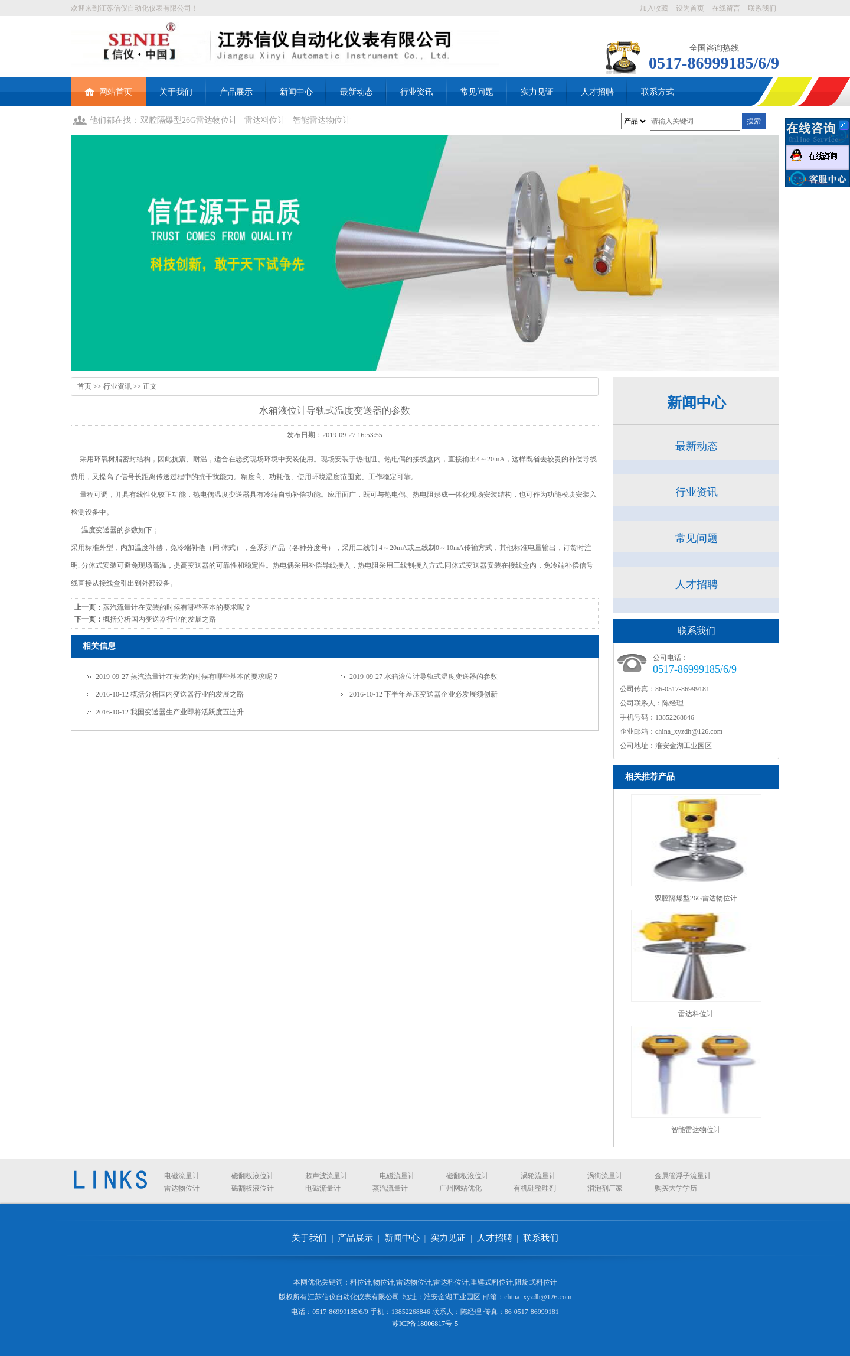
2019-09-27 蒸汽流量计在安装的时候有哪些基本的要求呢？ (187, 676)
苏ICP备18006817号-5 (425, 1323)
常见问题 (476, 91)
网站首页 (108, 86)
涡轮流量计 (538, 1176)
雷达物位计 (182, 1188)
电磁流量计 (182, 1176)
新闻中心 (296, 91)
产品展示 (236, 91)
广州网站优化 (460, 1188)
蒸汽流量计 (390, 1188)
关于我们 (175, 91)
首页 (84, 386)
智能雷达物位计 (322, 120)
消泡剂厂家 (605, 1188)
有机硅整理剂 (535, 1188)
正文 (150, 386)
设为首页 (690, 8)
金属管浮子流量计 (683, 1176)
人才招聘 (597, 91)
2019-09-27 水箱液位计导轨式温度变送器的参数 (423, 676)
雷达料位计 (265, 120)
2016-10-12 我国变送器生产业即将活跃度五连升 (170, 712)
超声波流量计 (326, 1176)
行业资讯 (416, 91)
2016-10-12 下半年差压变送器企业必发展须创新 (423, 694)
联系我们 (762, 8)
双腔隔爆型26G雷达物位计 (188, 120)
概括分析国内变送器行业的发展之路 (159, 619)
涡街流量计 (605, 1176)
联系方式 (657, 91)
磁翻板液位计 (252, 1176)
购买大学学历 (676, 1188)
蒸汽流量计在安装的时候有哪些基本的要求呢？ (177, 607)
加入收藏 (654, 8)
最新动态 (356, 91)
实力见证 (537, 91)
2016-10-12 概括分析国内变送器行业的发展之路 (170, 694)
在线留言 (726, 8)
